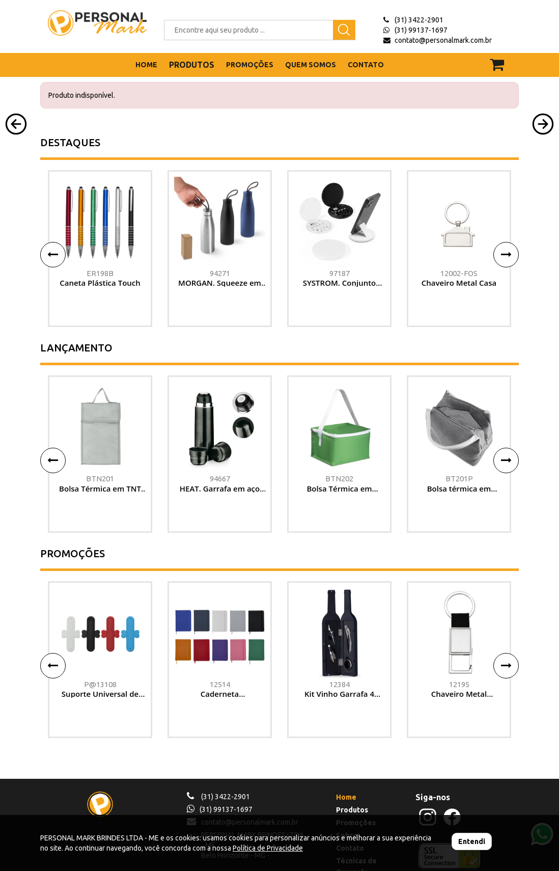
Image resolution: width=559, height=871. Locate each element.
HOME (146, 65)
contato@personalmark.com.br (443, 40)
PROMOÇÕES (249, 65)
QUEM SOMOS (310, 65)
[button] (16, 204)
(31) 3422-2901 (419, 20)
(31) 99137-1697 (421, 30)
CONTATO (366, 65)
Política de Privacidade (268, 848)
